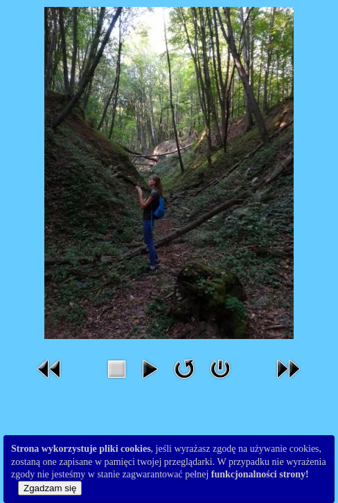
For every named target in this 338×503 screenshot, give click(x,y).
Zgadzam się (50, 488)
